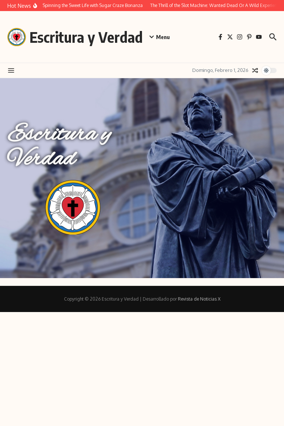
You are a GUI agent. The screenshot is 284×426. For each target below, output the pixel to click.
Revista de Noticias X (199, 299)
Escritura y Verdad (86, 37)
